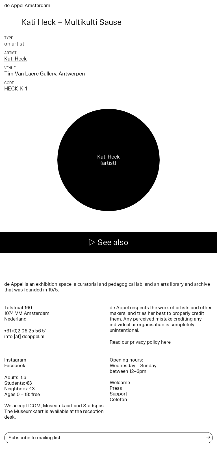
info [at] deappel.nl (24, 336)
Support (118, 394)
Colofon (118, 399)
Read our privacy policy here (140, 342)
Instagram (15, 360)
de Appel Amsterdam (27, 5)
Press (116, 388)
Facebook (14, 365)
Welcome (120, 382)
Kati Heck (15, 58)
